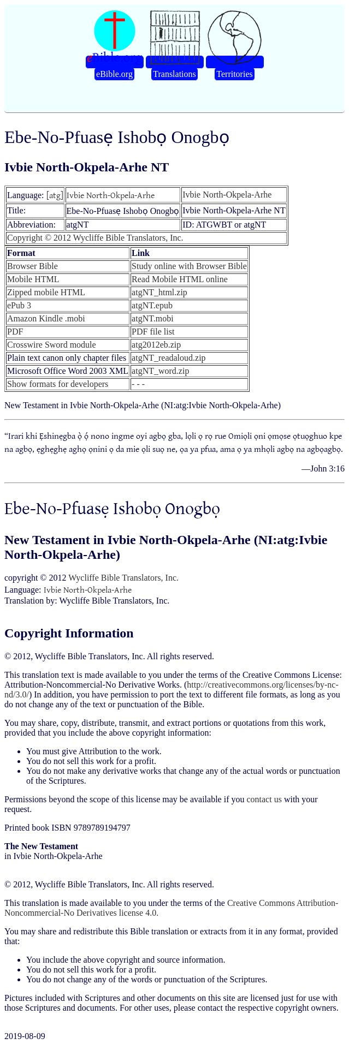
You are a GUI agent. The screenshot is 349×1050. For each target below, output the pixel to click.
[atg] (54, 194)
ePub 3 (19, 305)
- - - (138, 384)
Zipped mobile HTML (46, 292)
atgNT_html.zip (159, 292)
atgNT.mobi (153, 318)
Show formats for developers (57, 384)
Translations (174, 74)
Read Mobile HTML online (180, 279)
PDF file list (153, 331)
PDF (15, 331)
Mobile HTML (33, 279)
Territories (234, 74)
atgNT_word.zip (160, 370)
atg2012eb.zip (156, 344)
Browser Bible (32, 266)
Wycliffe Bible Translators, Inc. (123, 577)
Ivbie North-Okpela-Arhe (111, 194)
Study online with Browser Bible (189, 266)
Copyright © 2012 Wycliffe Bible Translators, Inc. (95, 237)
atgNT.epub (152, 305)
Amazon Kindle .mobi (46, 318)
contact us (263, 799)
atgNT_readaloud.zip (169, 357)
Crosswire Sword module (51, 344)
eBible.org (114, 74)
